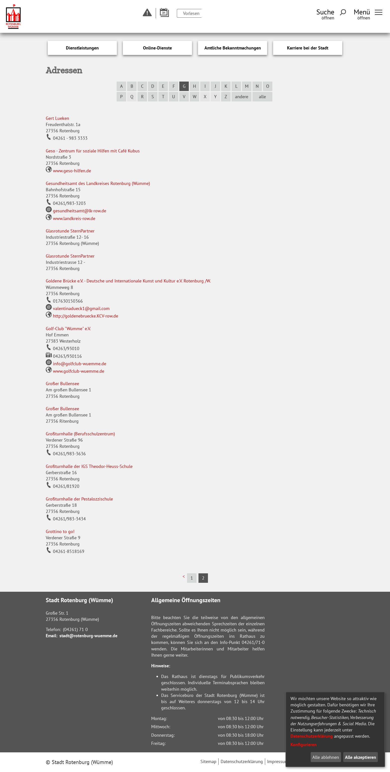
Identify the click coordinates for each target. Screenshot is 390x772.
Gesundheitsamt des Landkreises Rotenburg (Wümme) (98, 183)
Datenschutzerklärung (312, 736)
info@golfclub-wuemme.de (76, 363)
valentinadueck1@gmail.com (78, 308)
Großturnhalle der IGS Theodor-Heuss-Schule (89, 466)
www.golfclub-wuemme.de (75, 371)
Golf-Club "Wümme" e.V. (68, 328)
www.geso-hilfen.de (68, 171)
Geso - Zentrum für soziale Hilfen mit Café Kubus (93, 151)
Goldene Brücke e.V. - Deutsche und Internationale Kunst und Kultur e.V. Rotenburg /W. (128, 281)
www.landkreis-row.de (70, 218)
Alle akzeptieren (360, 757)
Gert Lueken (57, 118)
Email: (51, 635)
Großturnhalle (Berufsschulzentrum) (80, 434)
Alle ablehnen (325, 757)
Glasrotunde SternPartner (70, 231)
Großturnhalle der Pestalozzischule (79, 499)
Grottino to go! (60, 531)
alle (262, 96)
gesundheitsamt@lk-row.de (76, 211)
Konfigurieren (304, 744)
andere (241, 96)
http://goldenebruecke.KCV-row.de (82, 316)
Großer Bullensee (62, 383)
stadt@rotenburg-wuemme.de (88, 635)
